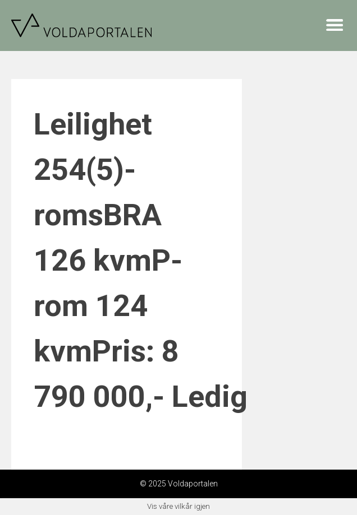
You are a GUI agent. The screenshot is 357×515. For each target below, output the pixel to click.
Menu (334, 24)
